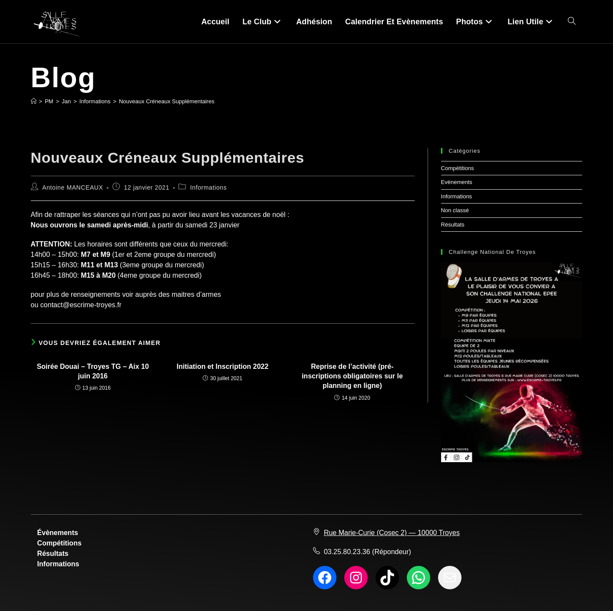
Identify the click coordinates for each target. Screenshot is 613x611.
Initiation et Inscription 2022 (223, 366)
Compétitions (457, 168)
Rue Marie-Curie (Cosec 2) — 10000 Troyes (392, 532)
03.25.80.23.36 (347, 551)
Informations (208, 187)
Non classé (455, 210)
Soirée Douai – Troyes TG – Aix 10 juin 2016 (93, 371)
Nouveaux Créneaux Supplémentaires (166, 101)
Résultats (453, 224)
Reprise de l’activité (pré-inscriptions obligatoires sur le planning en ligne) (352, 376)
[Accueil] (33, 101)
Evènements (456, 182)
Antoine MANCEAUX (72, 187)
